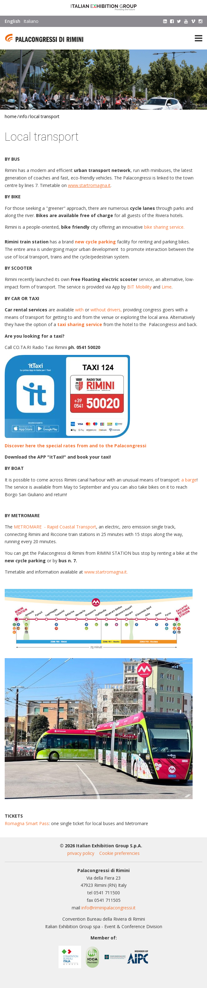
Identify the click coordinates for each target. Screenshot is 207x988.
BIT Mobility (139, 287)
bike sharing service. (164, 227)
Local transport (45, 116)
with (79, 310)
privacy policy (80, 853)
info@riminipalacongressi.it (108, 908)
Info (23, 116)
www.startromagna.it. (106, 572)
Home (11, 116)
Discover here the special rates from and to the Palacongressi (75, 446)
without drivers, (106, 310)
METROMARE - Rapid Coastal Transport (55, 527)
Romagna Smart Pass (27, 823)
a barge (189, 480)
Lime (167, 287)
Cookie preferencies (119, 853)
